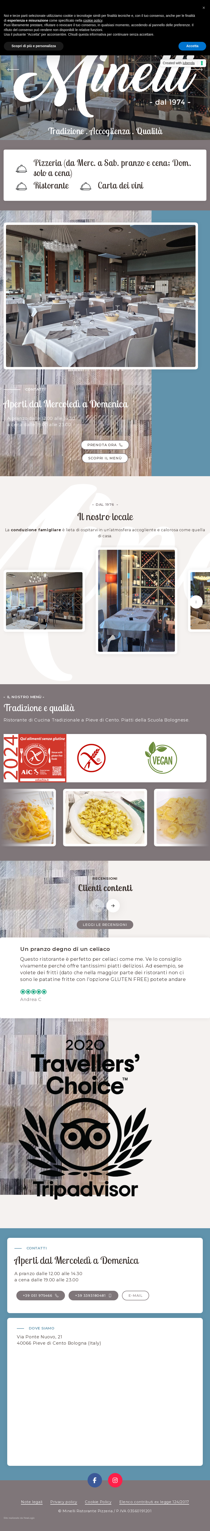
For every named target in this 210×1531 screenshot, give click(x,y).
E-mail (135, 1295)
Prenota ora (105, 445)
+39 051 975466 (41, 1295)
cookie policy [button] (92, 20)
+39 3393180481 (93, 1295)
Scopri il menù (104, 458)
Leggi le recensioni (105, 925)
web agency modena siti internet (19, 1519)
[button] (13, 69)
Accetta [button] (192, 46)
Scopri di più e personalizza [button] (34, 46)
